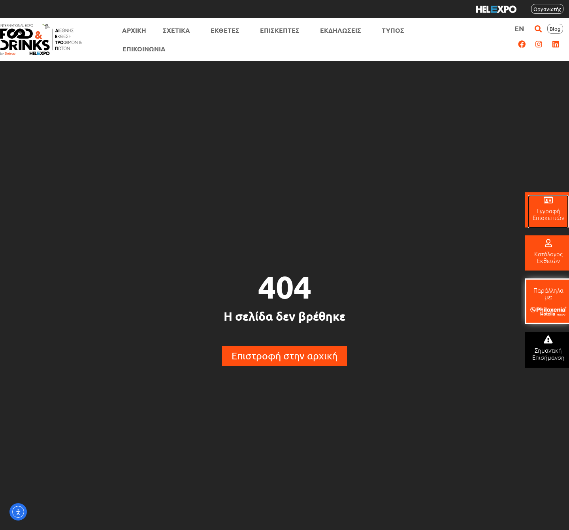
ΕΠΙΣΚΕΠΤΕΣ (281, 30)
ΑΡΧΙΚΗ (134, 30)
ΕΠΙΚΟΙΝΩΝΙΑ (144, 49)
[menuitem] (519, 28)
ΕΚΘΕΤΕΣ (227, 30)
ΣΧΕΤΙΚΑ (178, 30)
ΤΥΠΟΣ (395, 30)
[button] (538, 28)
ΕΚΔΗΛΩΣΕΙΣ (342, 30)
